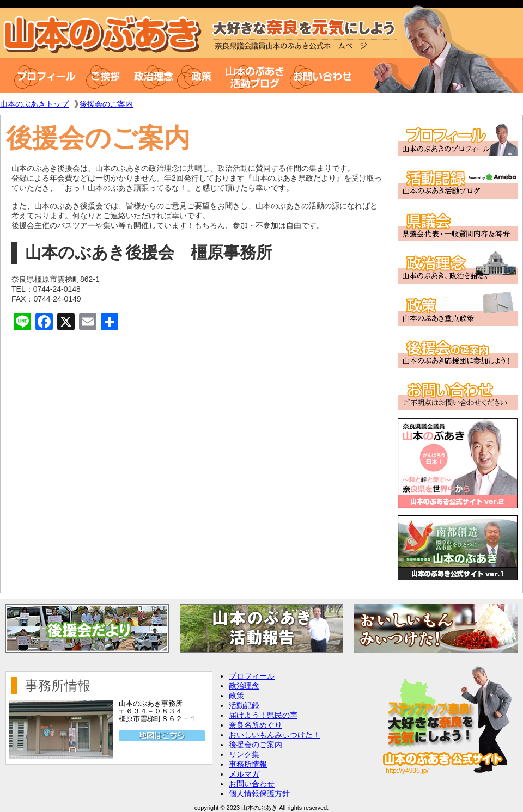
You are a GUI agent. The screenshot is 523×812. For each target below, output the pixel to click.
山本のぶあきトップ (34, 104)
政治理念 (153, 75)
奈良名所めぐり (255, 725)
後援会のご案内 (106, 104)
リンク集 (244, 754)
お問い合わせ (325, 75)
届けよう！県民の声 (263, 715)
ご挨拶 (107, 75)
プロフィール (40, 75)
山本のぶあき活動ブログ (255, 75)
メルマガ (244, 774)
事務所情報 (248, 764)
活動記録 (244, 705)
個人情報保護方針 (259, 793)
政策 (200, 75)
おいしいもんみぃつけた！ (274, 734)
